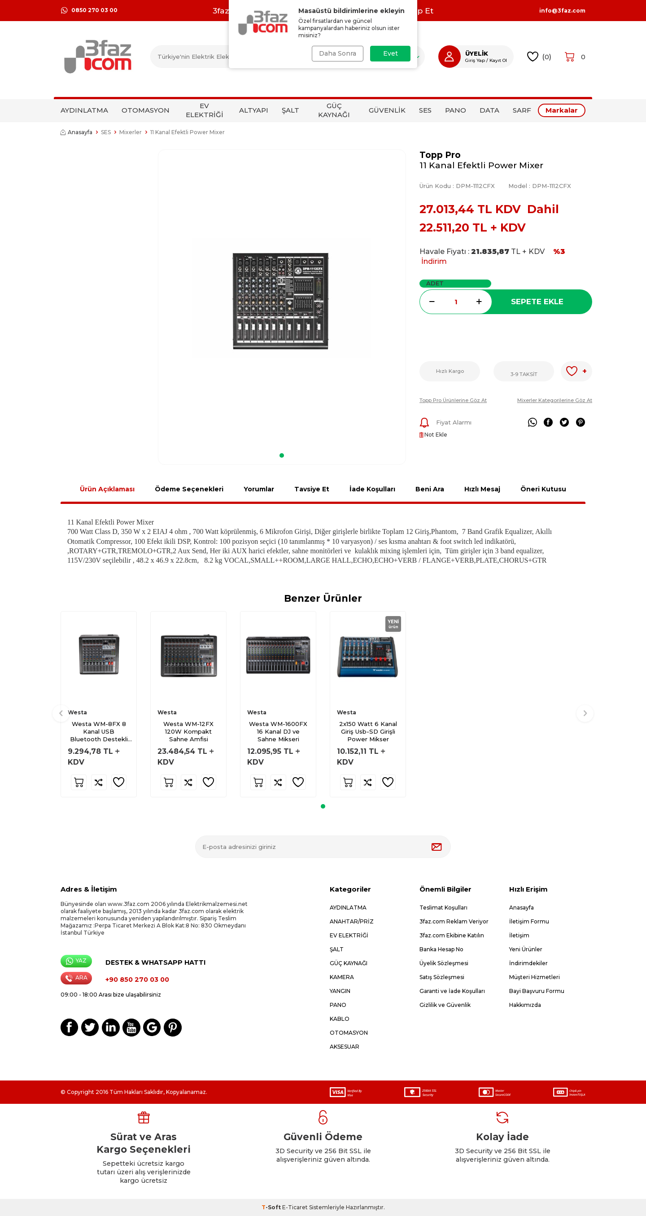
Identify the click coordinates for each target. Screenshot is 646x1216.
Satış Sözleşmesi (441, 977)
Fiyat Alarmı (445, 423)
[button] (281, 455)
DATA (489, 110)
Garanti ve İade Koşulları (452, 991)
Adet (435, 283)
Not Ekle (433, 434)
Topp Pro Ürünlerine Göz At (453, 400)
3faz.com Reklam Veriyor (454, 921)
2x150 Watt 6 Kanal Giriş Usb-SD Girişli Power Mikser (368, 731)
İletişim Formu (529, 921)
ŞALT (290, 110)
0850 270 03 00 (89, 10)
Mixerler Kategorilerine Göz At (554, 400)
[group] (282, 298)
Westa (77, 712)
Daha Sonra (337, 53)
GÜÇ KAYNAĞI (334, 110)
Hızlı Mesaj (482, 489)
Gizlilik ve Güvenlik (445, 1005)
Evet (390, 53)
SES (425, 110)
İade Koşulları (372, 489)
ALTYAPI (253, 110)
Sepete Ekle (537, 301)
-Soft (272, 1207)
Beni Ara (429, 489)
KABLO (339, 1018)
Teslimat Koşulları (443, 907)
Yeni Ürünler (525, 949)
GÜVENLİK (387, 110)
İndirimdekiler (528, 963)
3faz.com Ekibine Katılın (451, 935)
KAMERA (342, 977)
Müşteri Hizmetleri (534, 977)
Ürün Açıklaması (107, 489)
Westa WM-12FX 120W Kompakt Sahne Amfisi (188, 731)
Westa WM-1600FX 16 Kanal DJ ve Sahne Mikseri (278, 731)
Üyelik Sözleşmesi (443, 963)
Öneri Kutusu (543, 489)
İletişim (519, 935)
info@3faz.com (562, 10)
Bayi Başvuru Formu (536, 991)
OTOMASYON (146, 110)
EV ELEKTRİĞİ (204, 110)
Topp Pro (440, 155)
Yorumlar (259, 489)
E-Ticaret (295, 1207)
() (539, 57)
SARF (522, 110)
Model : (539, 185)
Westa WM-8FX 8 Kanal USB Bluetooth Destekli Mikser (99, 731)
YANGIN (340, 991)
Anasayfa (76, 132)
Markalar (562, 110)
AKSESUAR (344, 1046)
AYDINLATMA (84, 110)
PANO (455, 110)
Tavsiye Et (311, 489)
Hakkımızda (525, 1005)
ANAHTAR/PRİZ (352, 921)
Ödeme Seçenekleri (189, 489)
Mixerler (130, 132)
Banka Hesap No (441, 949)
